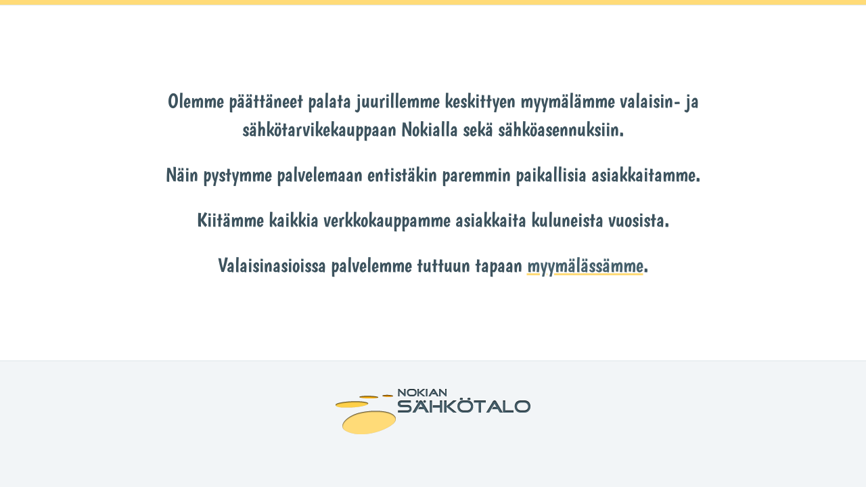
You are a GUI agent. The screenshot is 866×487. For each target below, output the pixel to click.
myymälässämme (585, 265)
